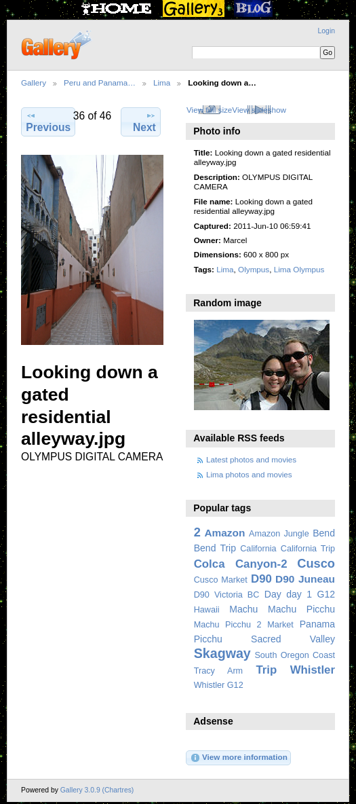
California (258, 548)
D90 (261, 578)
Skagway (222, 653)
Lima (161, 82)
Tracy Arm (218, 671)
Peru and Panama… (100, 82)
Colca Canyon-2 (241, 564)
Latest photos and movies (251, 459)
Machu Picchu (301, 609)
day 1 (299, 594)
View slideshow (259, 109)
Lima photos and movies (249, 474)
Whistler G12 (218, 685)
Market (280, 624)
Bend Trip (215, 548)
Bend (324, 533)
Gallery (33, 82)
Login (326, 31)
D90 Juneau (305, 579)
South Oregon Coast (294, 655)
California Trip (308, 548)
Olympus (253, 269)
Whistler (312, 669)
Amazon (224, 532)
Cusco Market (221, 580)
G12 (326, 594)
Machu (243, 609)
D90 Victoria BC (227, 595)
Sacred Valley (293, 639)
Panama (317, 624)
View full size (209, 109)
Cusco (316, 563)
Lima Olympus (299, 269)
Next (144, 121)
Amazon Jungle (279, 533)
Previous (48, 121)
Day (272, 594)
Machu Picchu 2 (228, 624)
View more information (239, 757)
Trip (266, 669)
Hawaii (207, 610)
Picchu (208, 639)
